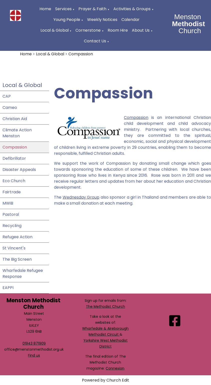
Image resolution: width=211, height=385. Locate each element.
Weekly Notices (102, 19)
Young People (66, 19)
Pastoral (10, 214)
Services (63, 9)
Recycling (11, 226)
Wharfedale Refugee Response (22, 273)
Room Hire (118, 30)
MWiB (7, 203)
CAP (6, 96)
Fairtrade (11, 192)
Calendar (130, 19)
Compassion (80, 54)
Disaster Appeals (19, 169)
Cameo (9, 107)
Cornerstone (88, 30)
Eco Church (13, 181)
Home (45, 9)
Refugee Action (17, 237)
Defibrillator (14, 158)
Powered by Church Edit (105, 380)
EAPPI (7, 288)
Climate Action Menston (17, 133)
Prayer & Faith (92, 9)
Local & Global (54, 30)
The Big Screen (17, 259)
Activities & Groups (132, 9)
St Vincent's (13, 248)
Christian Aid (14, 119)
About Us (141, 30)
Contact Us (95, 41)
